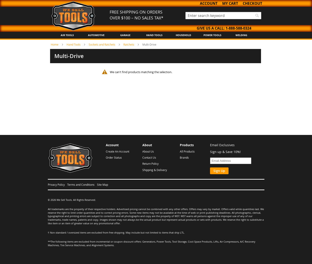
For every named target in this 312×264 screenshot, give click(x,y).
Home (55, 44)
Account (208, 3)
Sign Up (219, 171)
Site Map (102, 184)
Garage (125, 35)
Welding (241, 35)
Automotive (96, 35)
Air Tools (67, 35)
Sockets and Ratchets (102, 44)
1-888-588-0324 (238, 28)
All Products (187, 151)
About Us (148, 151)
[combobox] (223, 15)
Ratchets (129, 44)
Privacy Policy (56, 184)
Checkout (252, 3)
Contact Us (149, 157)
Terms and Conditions (81, 184)
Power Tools (212, 35)
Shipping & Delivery (154, 170)
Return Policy (150, 163)
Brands (184, 157)
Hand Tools (154, 35)
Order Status (114, 157)
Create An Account (117, 151)
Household (183, 35)
